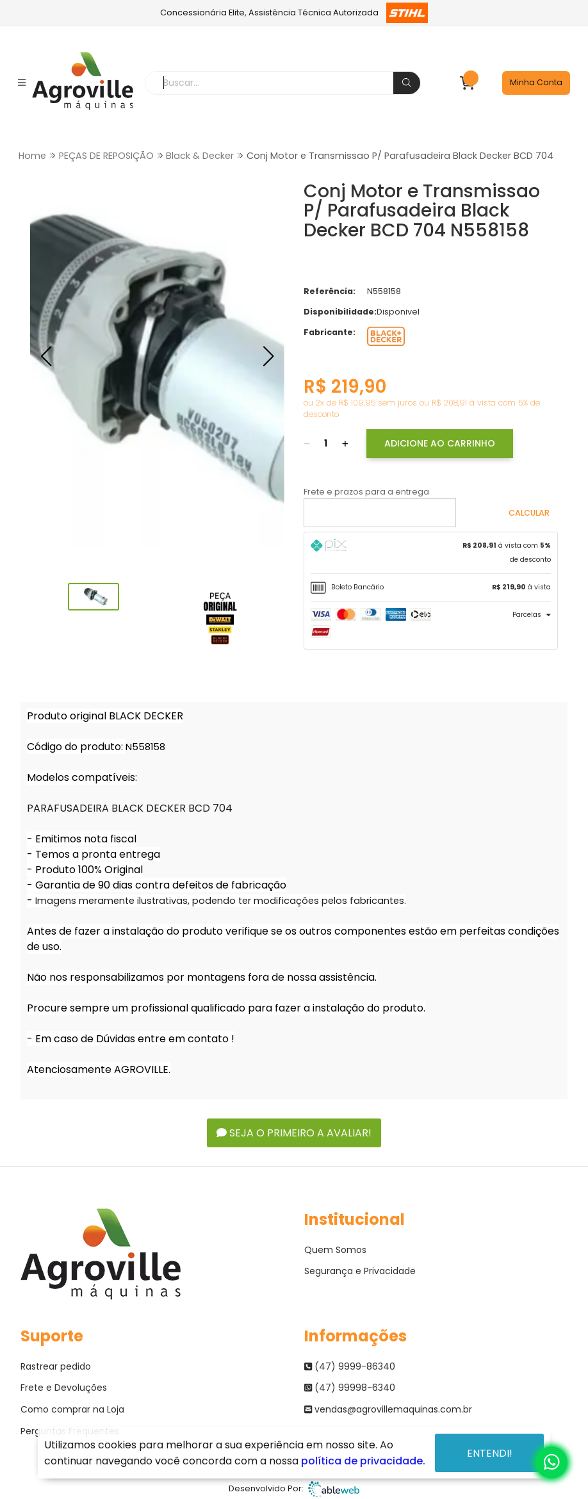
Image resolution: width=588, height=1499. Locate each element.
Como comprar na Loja (72, 1409)
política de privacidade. (363, 1461)
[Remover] (307, 443)
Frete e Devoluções (63, 1387)
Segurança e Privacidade (360, 1271)
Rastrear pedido (55, 1366)
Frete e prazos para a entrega (366, 491)
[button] (46, 356)
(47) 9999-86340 (349, 1366)
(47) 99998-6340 (349, 1387)
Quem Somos (335, 1249)
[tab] (431, 552)
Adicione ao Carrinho (439, 443)
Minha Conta (536, 82)
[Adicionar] (345, 443)
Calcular (529, 512)
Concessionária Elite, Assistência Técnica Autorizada (294, 13)
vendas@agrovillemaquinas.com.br (388, 1409)
